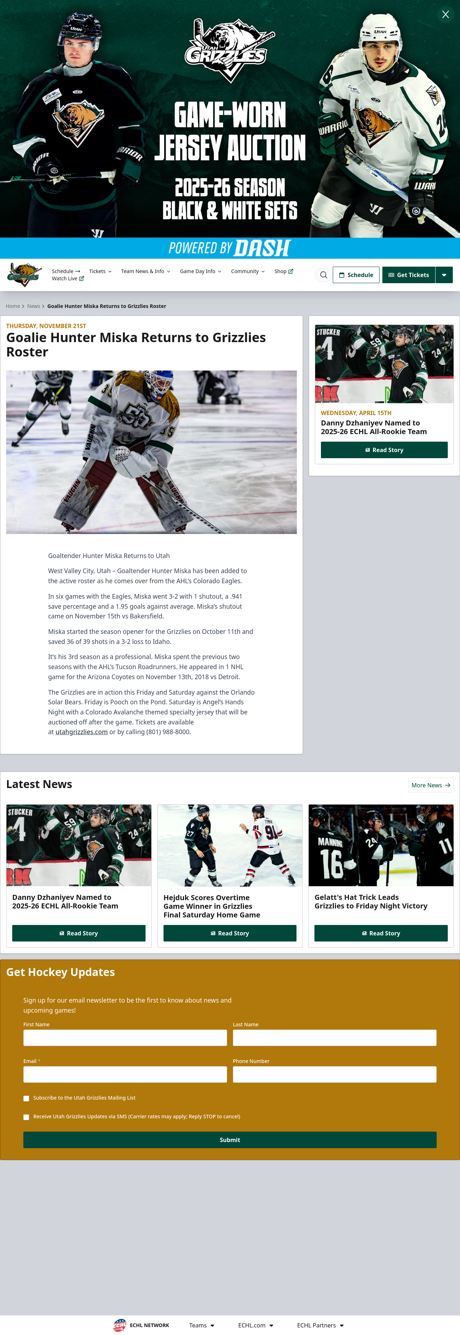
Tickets (100, 271)
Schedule (66, 271)
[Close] (445, 14)
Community (248, 271)
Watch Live (68, 278)
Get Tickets (408, 275)
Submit (230, 1140)
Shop (284, 271)
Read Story (384, 450)
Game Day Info (201, 271)
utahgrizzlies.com (81, 731)
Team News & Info (146, 271)
